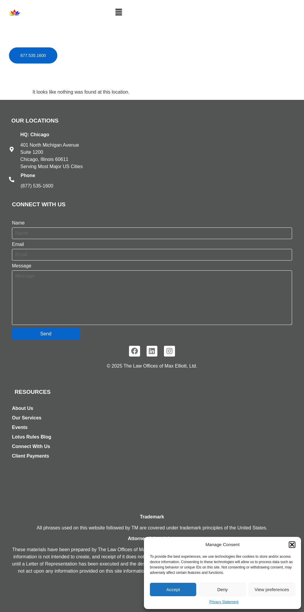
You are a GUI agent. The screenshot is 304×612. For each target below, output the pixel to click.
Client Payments (30, 455)
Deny (222, 589)
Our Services (27, 417)
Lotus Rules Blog (31, 436)
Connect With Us (31, 446)
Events (19, 427)
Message (21, 266)
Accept (173, 589)
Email (18, 244)
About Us (22, 408)
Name (18, 223)
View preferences (272, 589)
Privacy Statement (223, 602)
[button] (292, 545)
